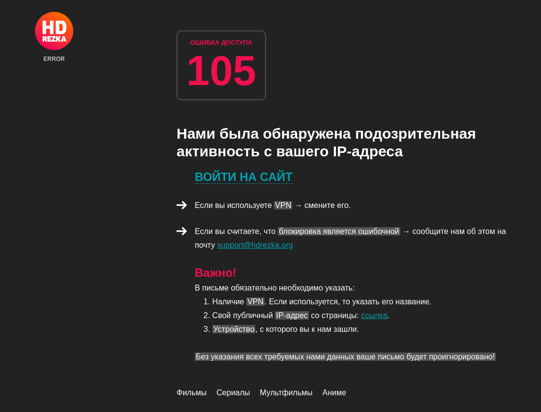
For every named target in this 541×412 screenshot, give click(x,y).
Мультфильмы (286, 392)
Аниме (334, 392)
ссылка (374, 315)
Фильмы (192, 392)
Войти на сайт (244, 176)
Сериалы (233, 392)
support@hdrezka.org (255, 245)
